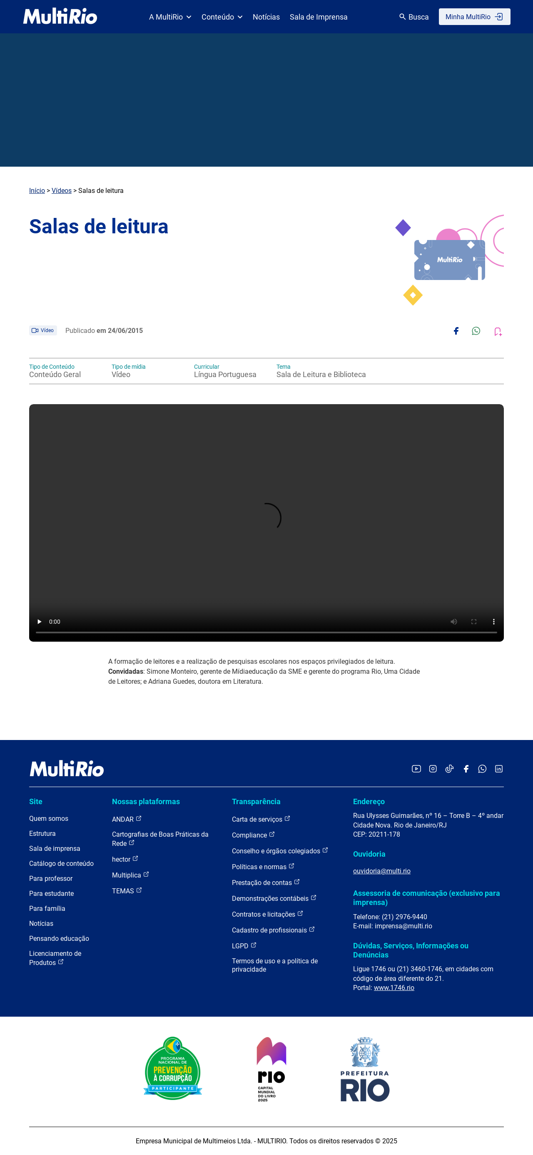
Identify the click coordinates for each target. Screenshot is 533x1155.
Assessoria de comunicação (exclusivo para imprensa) (426, 898)
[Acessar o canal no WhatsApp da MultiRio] (482, 769)
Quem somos (48, 818)
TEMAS (127, 890)
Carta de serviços (261, 819)
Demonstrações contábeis (274, 898)
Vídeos (62, 191)
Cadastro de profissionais (273, 929)
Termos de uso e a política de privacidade (275, 965)
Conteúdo (222, 16)
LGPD (244, 945)
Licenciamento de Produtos (55, 958)
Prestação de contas (266, 882)
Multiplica (130, 874)
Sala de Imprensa (319, 16)
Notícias (266, 16)
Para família (47, 908)
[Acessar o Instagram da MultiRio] (433, 769)
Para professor (50, 878)
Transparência (256, 801)
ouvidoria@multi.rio (382, 871)
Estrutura (42, 834)
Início (37, 191)
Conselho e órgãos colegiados (280, 850)
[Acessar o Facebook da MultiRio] (466, 769)
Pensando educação (59, 938)
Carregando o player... (266, 523)
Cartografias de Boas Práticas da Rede (160, 839)
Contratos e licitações (268, 914)
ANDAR (127, 819)
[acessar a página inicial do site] (60, 17)
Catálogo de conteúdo (61, 864)
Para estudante (51, 894)
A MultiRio (170, 16)
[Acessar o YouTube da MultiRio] (416, 769)
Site (35, 801)
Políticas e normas (263, 866)
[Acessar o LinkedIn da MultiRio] (499, 769)
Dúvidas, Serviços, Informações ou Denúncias (410, 950)
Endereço (369, 801)
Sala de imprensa (54, 848)
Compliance (253, 834)
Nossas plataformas (146, 801)
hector (125, 859)
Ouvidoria (369, 854)
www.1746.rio (394, 988)
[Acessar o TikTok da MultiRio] (449, 769)
